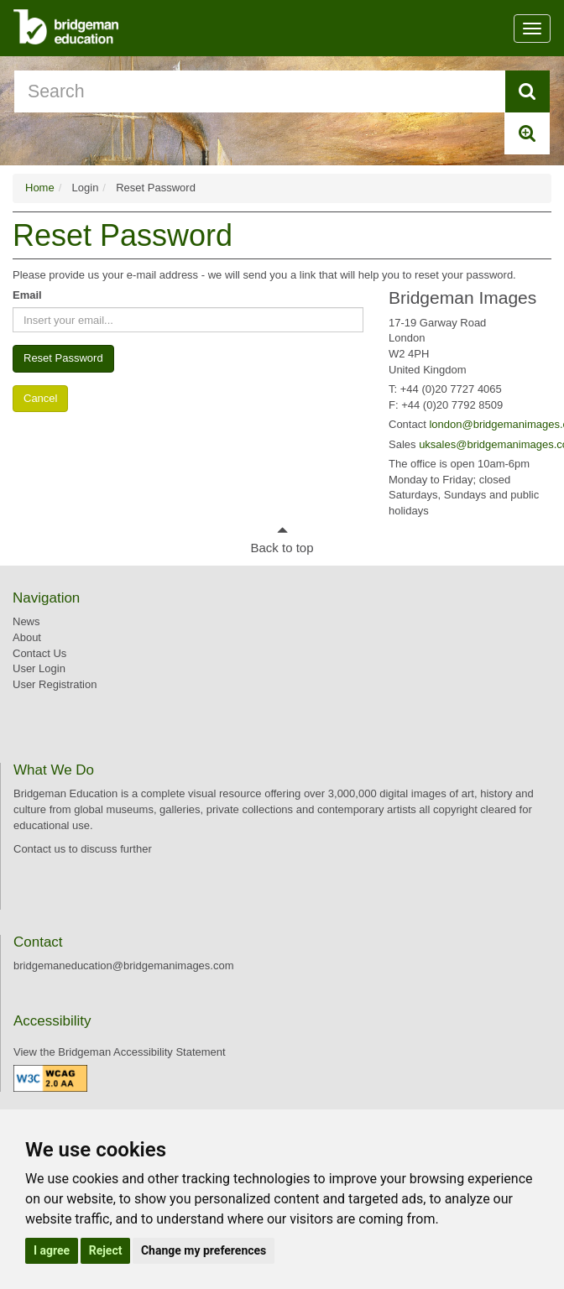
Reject (106, 1250)
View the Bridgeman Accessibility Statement (119, 1052)
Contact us (39, 849)
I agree (52, 1250)
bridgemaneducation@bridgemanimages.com (123, 965)
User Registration (55, 684)
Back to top (281, 547)
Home (40, 187)
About (27, 637)
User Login (39, 668)
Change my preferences (203, 1250)
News (26, 621)
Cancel (40, 398)
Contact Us (39, 653)
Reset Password (63, 358)
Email (27, 295)
